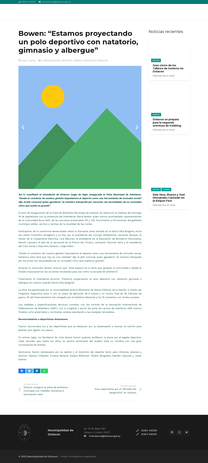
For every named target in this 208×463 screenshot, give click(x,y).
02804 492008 (149, 430)
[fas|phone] (138, 430)
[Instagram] (179, 432)
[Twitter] (187, 432)
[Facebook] (172, 432)
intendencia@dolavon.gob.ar (105, 436)
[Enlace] (33, 12)
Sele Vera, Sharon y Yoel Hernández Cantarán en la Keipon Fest (169, 197)
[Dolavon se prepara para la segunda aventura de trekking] (169, 85)
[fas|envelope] (86, 436)
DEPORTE (66, 60)
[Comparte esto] (21, 371)
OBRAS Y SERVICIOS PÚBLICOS (90, 60)
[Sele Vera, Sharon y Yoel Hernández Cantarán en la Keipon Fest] (169, 139)
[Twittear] (29, 371)
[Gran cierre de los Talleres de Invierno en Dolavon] (169, 41)
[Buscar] (188, 12)
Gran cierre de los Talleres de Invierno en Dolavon (168, 68)
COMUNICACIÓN (51, 60)
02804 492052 (149, 434)
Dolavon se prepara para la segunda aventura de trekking (167, 122)
